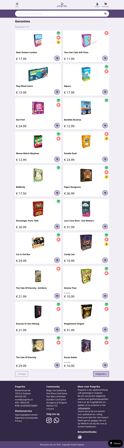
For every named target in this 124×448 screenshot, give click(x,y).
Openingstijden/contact (26, 414)
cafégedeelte (84, 408)
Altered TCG (52, 405)
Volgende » (101, 374)
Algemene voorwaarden (26, 417)
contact (94, 420)
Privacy (18, 420)
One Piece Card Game (56, 393)
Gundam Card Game (56, 399)
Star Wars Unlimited (56, 396)
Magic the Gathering (56, 390)
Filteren (115, 443)
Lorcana (50, 408)
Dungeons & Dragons (56, 402)
